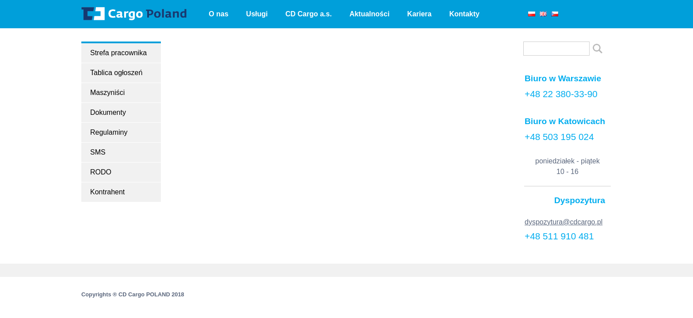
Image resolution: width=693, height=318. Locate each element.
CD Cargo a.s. (309, 14)
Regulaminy (108, 132)
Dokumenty (108, 112)
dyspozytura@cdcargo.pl (563, 222)
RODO (100, 172)
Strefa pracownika (118, 53)
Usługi (257, 14)
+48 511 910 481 (559, 236)
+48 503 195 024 (559, 137)
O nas (218, 14)
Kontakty (464, 14)
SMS (98, 152)
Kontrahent (107, 192)
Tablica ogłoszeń (116, 72)
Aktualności (370, 14)
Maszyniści (107, 92)
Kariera (419, 14)
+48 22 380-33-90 (561, 94)
